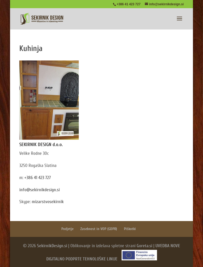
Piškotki (130, 229)
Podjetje (67, 229)
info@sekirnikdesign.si (39, 189)
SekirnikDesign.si (52, 245)
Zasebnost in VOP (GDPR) (98, 229)
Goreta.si (144, 245)
